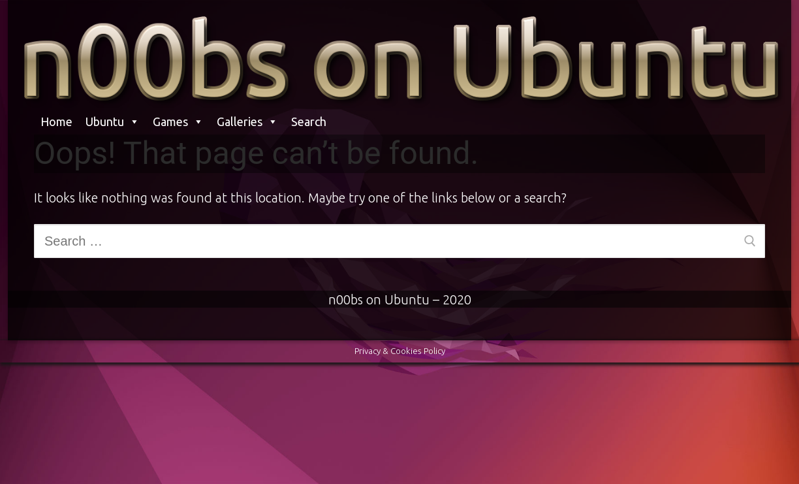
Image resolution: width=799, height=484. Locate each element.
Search (308, 121)
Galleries (247, 121)
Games (178, 121)
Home (56, 121)
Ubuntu (113, 121)
